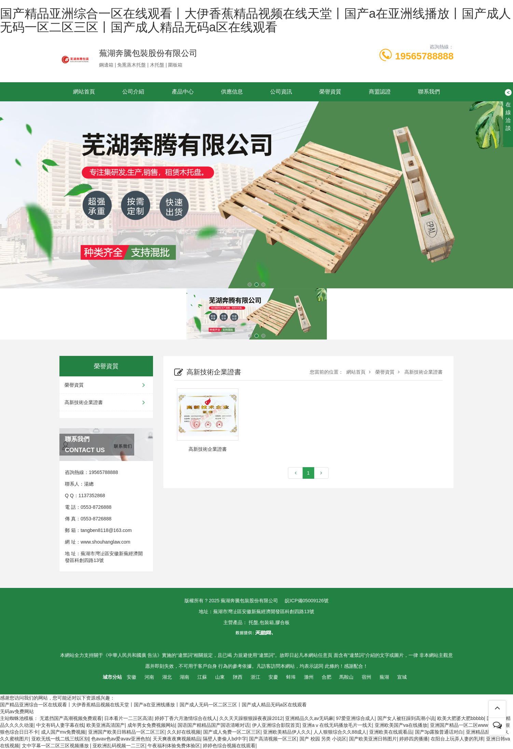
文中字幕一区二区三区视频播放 (56, 745)
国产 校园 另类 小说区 (323, 738)
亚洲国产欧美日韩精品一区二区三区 (126, 732)
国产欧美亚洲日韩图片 (373, 738)
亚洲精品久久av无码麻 (309, 718)
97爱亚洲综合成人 (355, 718)
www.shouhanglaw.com (105, 542)
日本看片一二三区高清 (128, 718)
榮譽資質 (330, 92)
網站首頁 (84, 92)
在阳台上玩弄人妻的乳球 (457, 738)
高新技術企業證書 (106, 402)
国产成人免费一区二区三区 (232, 732)
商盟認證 (380, 92)
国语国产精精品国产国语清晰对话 (213, 725)
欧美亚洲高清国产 (105, 725)
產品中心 (183, 92)
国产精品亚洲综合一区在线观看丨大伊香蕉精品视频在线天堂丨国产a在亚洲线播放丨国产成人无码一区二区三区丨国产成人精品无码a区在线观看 (255, 20)
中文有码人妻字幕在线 (60, 725)
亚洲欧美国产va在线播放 (401, 725)
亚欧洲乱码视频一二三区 (119, 745)
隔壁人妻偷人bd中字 (225, 738)
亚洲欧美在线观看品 (390, 732)
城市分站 (112, 677)
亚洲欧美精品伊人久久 (287, 732)
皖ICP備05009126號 (307, 600)
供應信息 (232, 92)
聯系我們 (429, 92)
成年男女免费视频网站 (151, 725)
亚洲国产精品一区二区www (459, 725)
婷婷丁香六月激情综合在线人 (186, 718)
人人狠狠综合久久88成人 (340, 732)
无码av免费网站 (17, 711)
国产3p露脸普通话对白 (439, 732)
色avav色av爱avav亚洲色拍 (120, 738)
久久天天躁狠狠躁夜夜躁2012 (250, 718)
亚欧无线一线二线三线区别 (60, 738)
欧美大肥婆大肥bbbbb (460, 718)
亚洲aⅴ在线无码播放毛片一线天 (337, 725)
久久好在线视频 (183, 732)
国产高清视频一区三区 (273, 738)
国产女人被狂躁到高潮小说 (406, 718)
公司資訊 (281, 92)
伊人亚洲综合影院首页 (276, 725)
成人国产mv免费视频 (63, 732)
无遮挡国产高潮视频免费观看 (71, 718)
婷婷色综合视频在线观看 (229, 745)
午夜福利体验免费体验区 (174, 745)
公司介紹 (133, 92)
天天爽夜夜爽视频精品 (176, 738)
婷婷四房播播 (413, 738)
